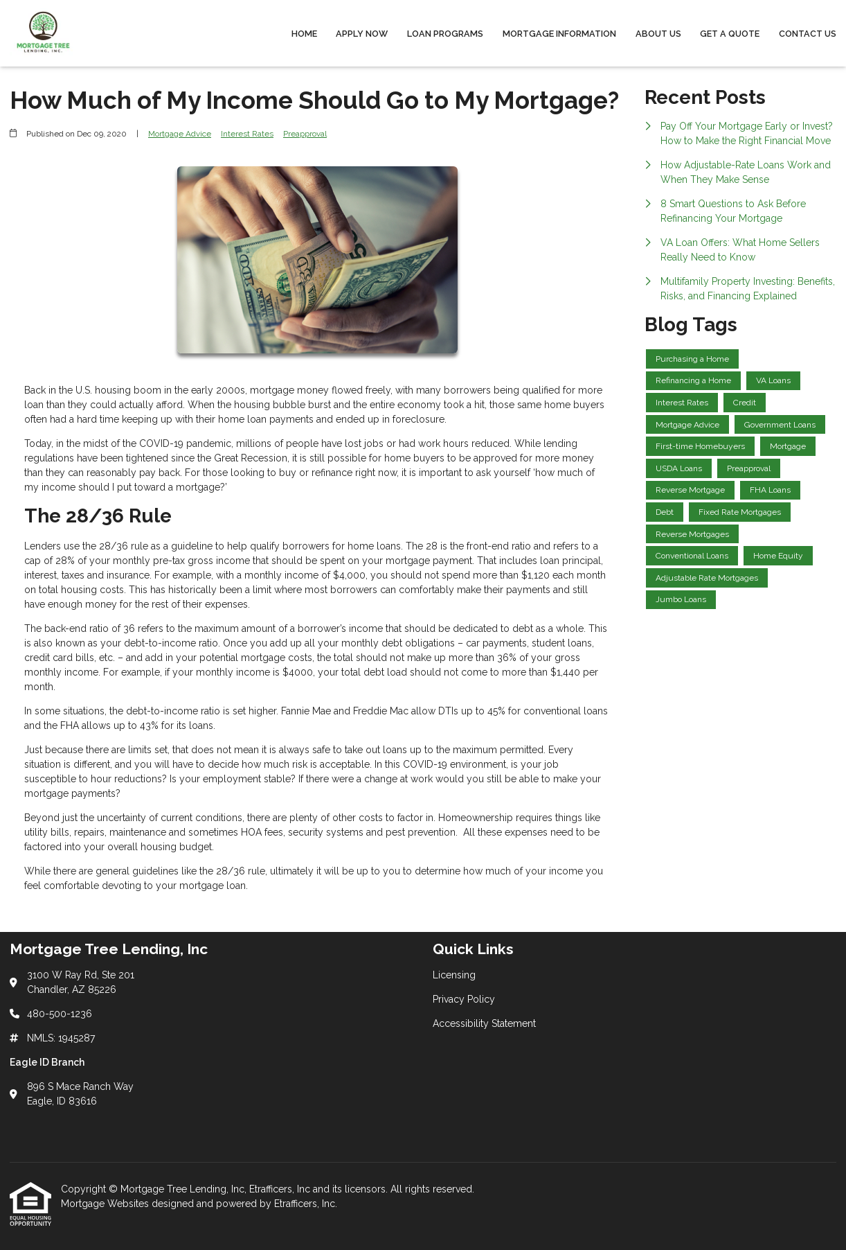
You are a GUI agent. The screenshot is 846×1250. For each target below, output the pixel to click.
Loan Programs (445, 33)
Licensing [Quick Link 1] (454, 974)
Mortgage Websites (106, 1203)
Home (304, 33)
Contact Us (807, 33)
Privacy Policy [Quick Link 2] (464, 999)
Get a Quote (729, 33)
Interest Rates (247, 134)
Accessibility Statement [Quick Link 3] (484, 1023)
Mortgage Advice (179, 134)
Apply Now (362, 33)
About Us (658, 33)
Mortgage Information (559, 33)
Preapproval (305, 134)
